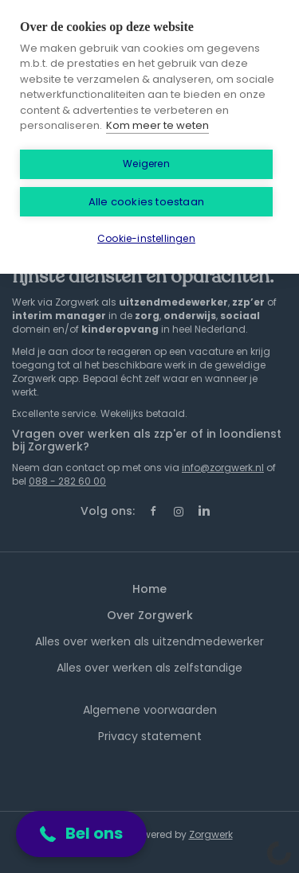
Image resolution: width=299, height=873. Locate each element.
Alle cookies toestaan (146, 201)
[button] (81, 834)
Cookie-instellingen (146, 238)
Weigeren (146, 163)
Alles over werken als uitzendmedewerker (149, 641)
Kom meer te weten (157, 125)
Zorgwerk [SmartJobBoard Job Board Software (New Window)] (211, 834)
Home (149, 589)
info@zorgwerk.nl (223, 467)
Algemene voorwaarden (150, 710)
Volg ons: (108, 511)
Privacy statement (150, 736)
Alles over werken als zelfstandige (149, 668)
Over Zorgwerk (150, 615)
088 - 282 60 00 (67, 481)
